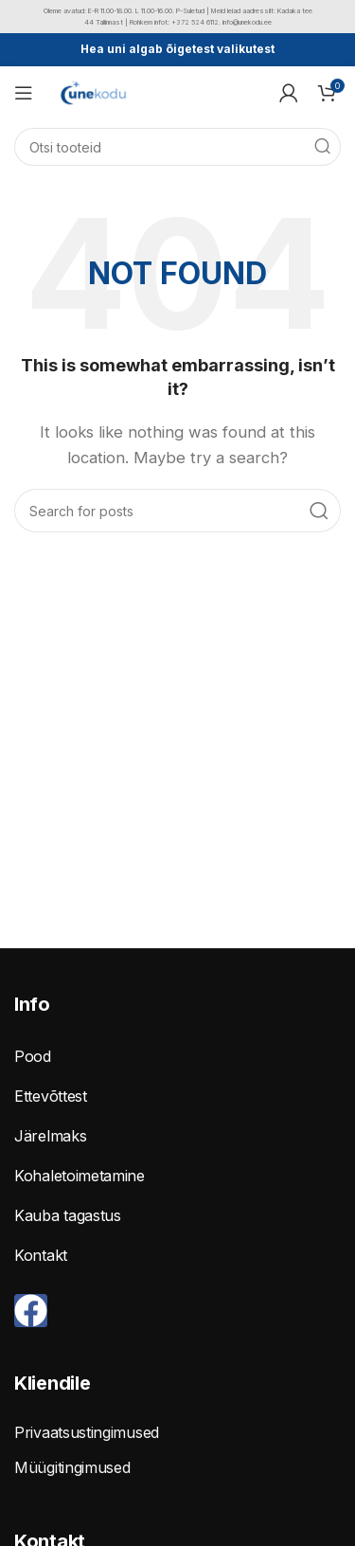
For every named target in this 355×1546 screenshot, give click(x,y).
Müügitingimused (72, 1467)
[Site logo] (93, 91)
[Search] (177, 147)
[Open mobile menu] (24, 93)
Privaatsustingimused (86, 1432)
